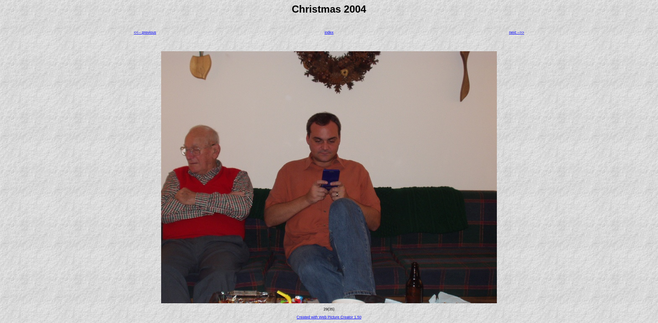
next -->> (516, 32)
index (329, 32)
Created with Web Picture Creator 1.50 (329, 317)
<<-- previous (145, 32)
